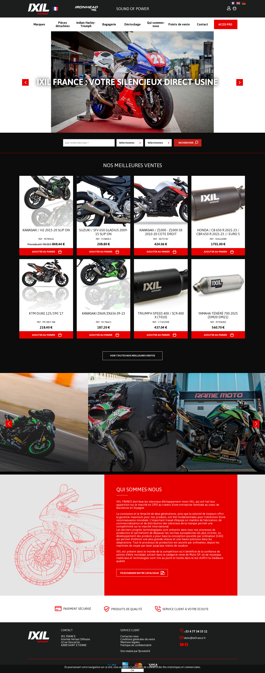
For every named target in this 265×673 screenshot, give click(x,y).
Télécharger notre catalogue (142, 573)
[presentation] (9, 424)
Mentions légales (130, 642)
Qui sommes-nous (139, 489)
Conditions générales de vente (137, 639)
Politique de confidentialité (135, 645)
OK (132, 670)
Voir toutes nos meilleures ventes (132, 355)
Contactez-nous (129, 636)
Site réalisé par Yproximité (135, 651)
